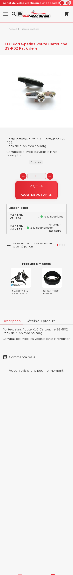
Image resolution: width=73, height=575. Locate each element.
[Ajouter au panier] (36, 190)
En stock (36, 162)
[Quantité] (36, 176)
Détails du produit (40, 321)
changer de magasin (55, 227)
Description (12, 321)
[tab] (11, 321)
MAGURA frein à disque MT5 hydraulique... (20, 294)
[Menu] (6, 14)
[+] (50, 176)
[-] (23, 176)
